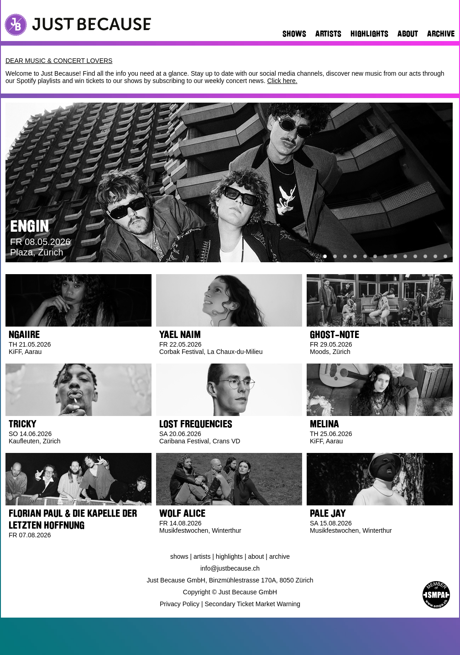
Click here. (282, 80)
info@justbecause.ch (230, 568)
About (407, 34)
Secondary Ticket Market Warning (253, 604)
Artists (328, 34)
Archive (441, 34)
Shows (294, 34)
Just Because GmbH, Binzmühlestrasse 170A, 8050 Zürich (230, 580)
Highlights (369, 34)
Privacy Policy (179, 604)
